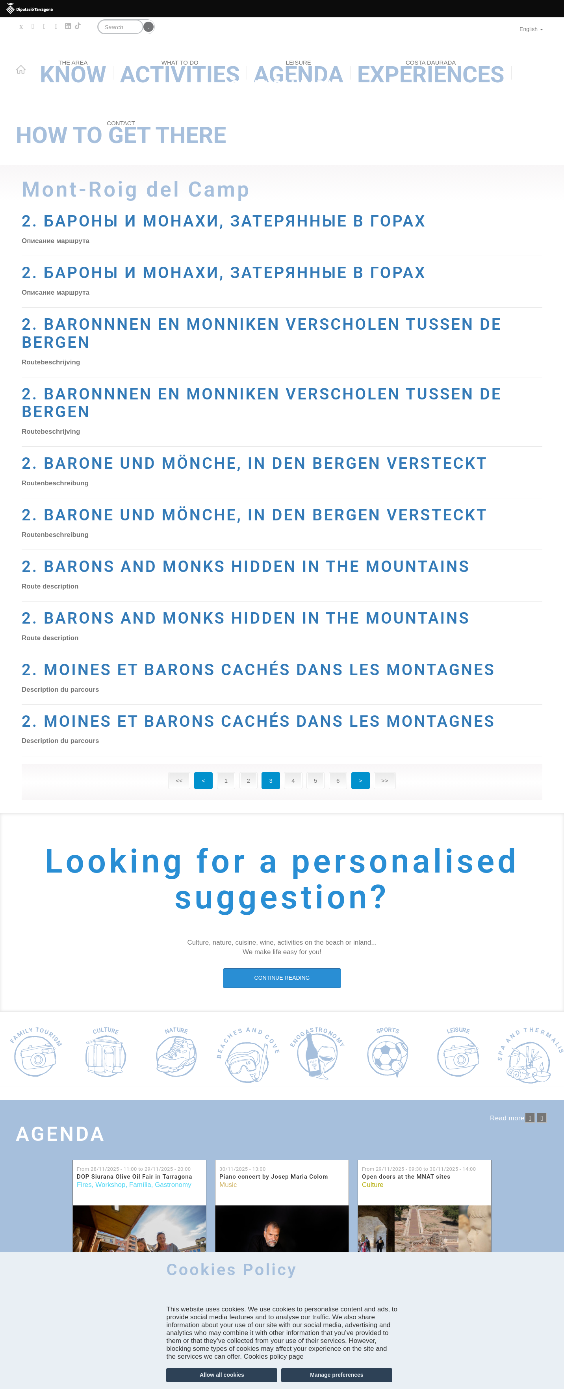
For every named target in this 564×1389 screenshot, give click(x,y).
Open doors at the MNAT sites (406, 1177)
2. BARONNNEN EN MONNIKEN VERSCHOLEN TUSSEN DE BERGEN (271, 333)
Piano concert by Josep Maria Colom (273, 1177)
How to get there (121, 134)
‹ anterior (530, 1118)
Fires (84, 1184)
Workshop (110, 1184)
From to (134, 1169)
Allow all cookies (222, 1375)
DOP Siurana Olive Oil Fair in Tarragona (134, 1177)
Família (140, 1184)
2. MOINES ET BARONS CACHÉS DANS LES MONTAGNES (268, 669)
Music (228, 1184)
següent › (542, 1118)
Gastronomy (173, 1184)
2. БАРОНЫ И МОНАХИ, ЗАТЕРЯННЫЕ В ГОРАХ (232, 221)
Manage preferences (336, 1375)
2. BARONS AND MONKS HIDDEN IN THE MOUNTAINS (255, 566)
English (531, 29)
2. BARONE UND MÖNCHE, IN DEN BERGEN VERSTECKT (264, 463)
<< (179, 780)
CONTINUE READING (282, 978)
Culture (373, 1184)
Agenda (63, 1134)
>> (384, 780)
